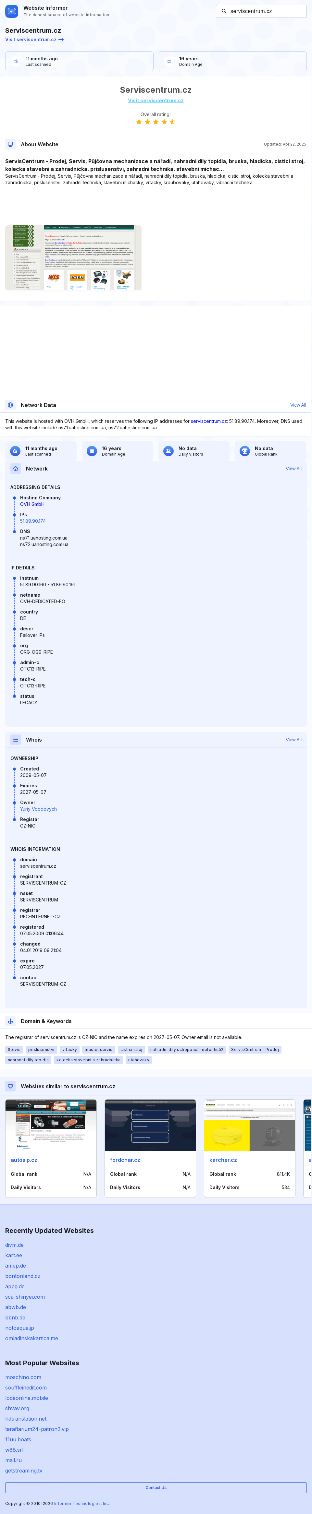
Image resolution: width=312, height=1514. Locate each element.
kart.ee (13, 1255)
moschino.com (23, 1377)
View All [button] (298, 405)
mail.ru (13, 1460)
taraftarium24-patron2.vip (37, 1429)
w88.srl (14, 1450)
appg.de (15, 1286)
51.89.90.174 (33, 521)
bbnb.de (15, 1317)
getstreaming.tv (24, 1470)
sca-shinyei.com (25, 1296)
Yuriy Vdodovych (38, 809)
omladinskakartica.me (31, 1338)
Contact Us (156, 1487)
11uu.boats (18, 1439)
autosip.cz (24, 1160)
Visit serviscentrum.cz (34, 39)
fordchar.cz (125, 1160)
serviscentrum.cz (209, 421)
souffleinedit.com (26, 1387)
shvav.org (17, 1408)
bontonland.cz (23, 1276)
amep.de (15, 1265)
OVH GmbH (32, 504)
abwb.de (15, 1307)
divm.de (14, 1245)
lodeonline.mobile (26, 1398)
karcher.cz (223, 1160)
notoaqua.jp (19, 1328)
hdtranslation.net (25, 1418)
